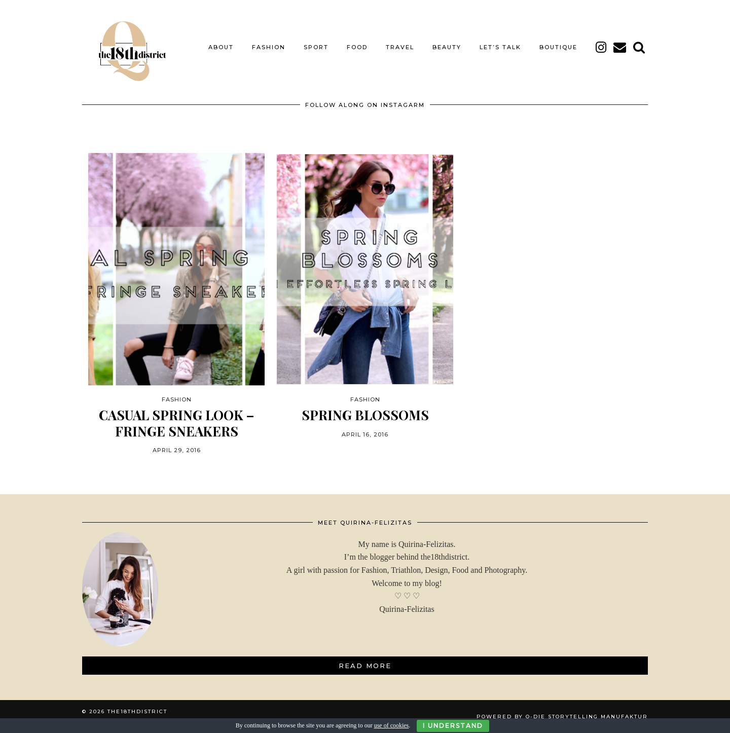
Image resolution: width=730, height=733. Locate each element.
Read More (365, 666)
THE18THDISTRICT (137, 711)
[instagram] (601, 47)
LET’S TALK (500, 47)
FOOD (357, 47)
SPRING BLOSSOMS (365, 415)
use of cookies (391, 725)
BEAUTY (446, 47)
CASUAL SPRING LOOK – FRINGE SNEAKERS (176, 422)
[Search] (639, 47)
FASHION (268, 47)
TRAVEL (400, 47)
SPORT (316, 47)
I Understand (453, 725)
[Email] (620, 47)
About (221, 47)
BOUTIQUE (558, 47)
